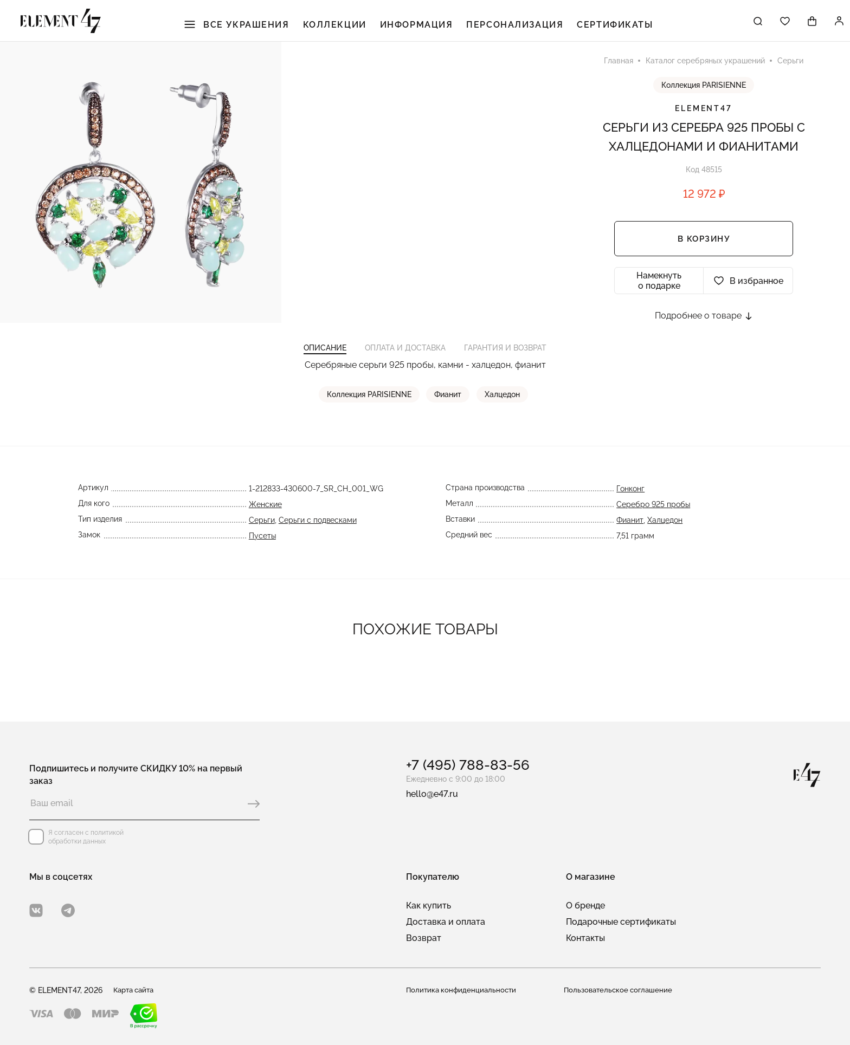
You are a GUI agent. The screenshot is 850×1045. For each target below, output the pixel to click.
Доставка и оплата (445, 922)
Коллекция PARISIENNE (703, 96)
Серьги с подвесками (318, 541)
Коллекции (346, 27)
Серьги (262, 541)
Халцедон (502, 416)
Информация (421, 27)
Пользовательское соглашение (621, 990)
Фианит (449, 416)
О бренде (585, 905)
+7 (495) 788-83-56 (468, 765)
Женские (265, 526)
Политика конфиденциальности (463, 990)
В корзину (704, 250)
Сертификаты (606, 27)
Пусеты (262, 557)
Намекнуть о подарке (658, 291)
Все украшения (254, 27)
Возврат (423, 938)
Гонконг (630, 510)
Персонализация (513, 27)
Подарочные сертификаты (621, 922)
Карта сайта (136, 990)
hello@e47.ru (432, 794)
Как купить (428, 905)
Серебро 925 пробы (653, 526)
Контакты (585, 938)
